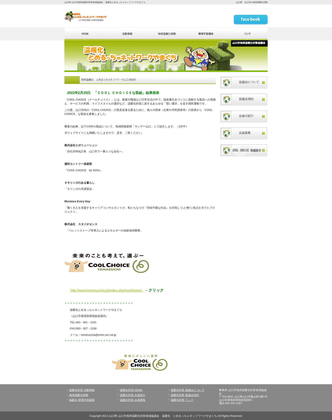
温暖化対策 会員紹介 (132, 395)
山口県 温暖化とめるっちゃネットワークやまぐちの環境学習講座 (206, 34)
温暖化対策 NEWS (131, 390)
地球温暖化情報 (78, 395)
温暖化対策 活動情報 (82, 390)
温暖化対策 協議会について (188, 390)
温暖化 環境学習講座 (82, 400)
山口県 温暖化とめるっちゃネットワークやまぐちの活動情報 (125, 34)
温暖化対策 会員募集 (132, 400)
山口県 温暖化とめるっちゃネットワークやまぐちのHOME (84, 34)
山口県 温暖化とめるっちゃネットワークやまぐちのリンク (247, 34)
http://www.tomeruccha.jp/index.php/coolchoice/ (106, 290)
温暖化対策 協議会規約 (185, 395)
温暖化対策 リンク (182, 400)
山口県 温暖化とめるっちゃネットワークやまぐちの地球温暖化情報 (166, 34)
